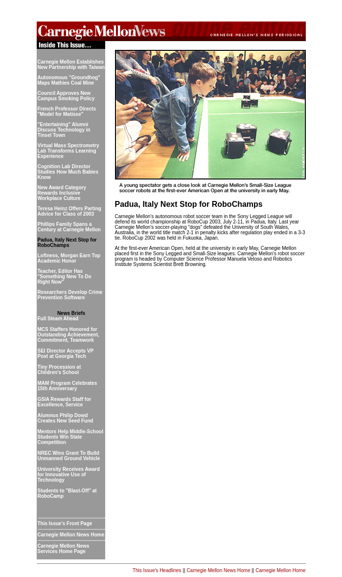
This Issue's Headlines (157, 570)
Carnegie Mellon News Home (218, 570)
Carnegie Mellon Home (280, 570)
